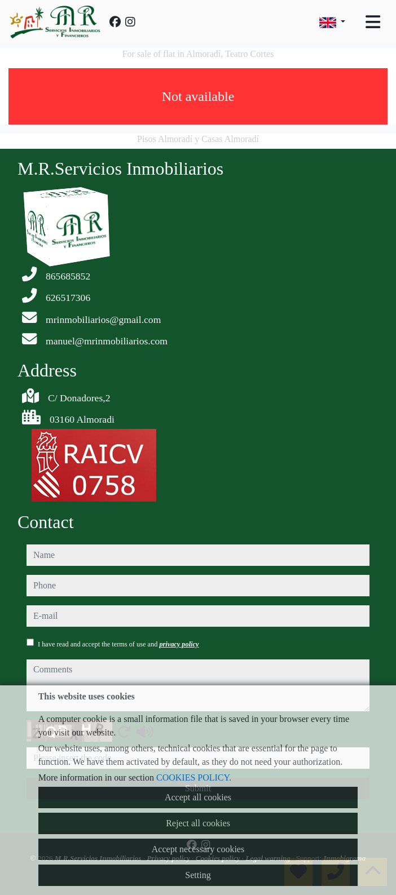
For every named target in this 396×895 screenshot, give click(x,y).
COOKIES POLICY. (193, 777)
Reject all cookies (198, 823)
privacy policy (179, 644)
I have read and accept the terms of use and (118, 644)
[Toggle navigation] (373, 22)
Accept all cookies (198, 797)
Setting (197, 875)
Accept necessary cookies (198, 849)
